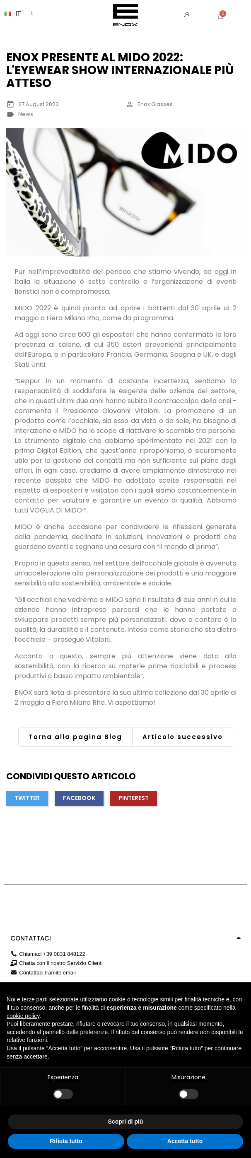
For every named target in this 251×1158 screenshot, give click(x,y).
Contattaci (30, 938)
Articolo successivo (182, 737)
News (25, 114)
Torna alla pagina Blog (75, 737)
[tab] (125, 938)
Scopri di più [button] (125, 1121)
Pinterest (133, 798)
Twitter (27, 798)
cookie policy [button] (23, 1016)
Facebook (79, 798)
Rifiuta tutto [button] (66, 1141)
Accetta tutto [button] (185, 1141)
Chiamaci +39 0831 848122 (52, 954)
